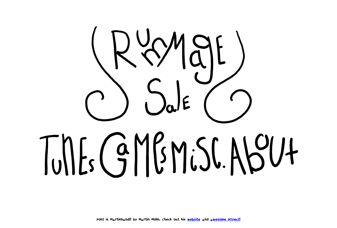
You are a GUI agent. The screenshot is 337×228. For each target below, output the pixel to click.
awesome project (225, 219)
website (193, 219)
